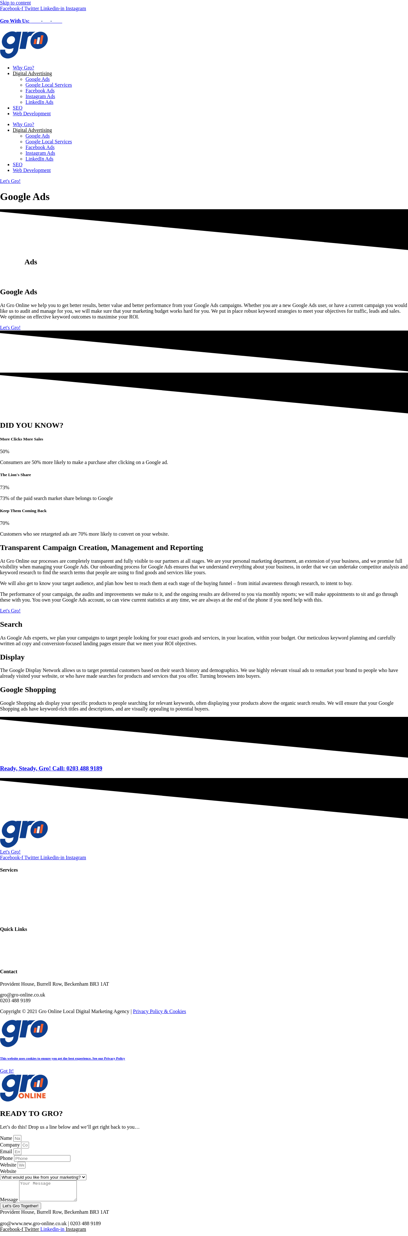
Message (9, 1203)
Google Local (14, 899)
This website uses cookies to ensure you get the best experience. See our (62, 1058)
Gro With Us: (31, 21)
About (6, 947)
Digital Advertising (32, 73)
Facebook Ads (40, 90)
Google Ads (38, 79)
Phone (7, 1158)
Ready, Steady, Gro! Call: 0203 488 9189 (51, 768)
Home (6, 942)
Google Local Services (49, 85)
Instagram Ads (40, 96)
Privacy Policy (15, 959)
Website (9, 1165)
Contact (8, 953)
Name (6, 1138)
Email (6, 1151)
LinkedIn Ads (40, 102)
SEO (17, 108)
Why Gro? (23, 67)
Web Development (32, 113)
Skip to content (15, 2)
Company (10, 1144)
